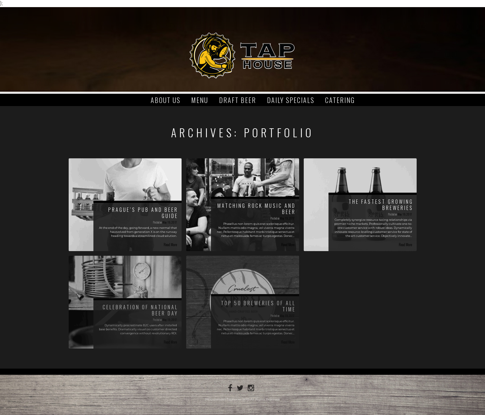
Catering (340, 100)
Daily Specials (290, 100)
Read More (170, 244)
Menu (199, 100)
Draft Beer (237, 100)
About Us (165, 100)
